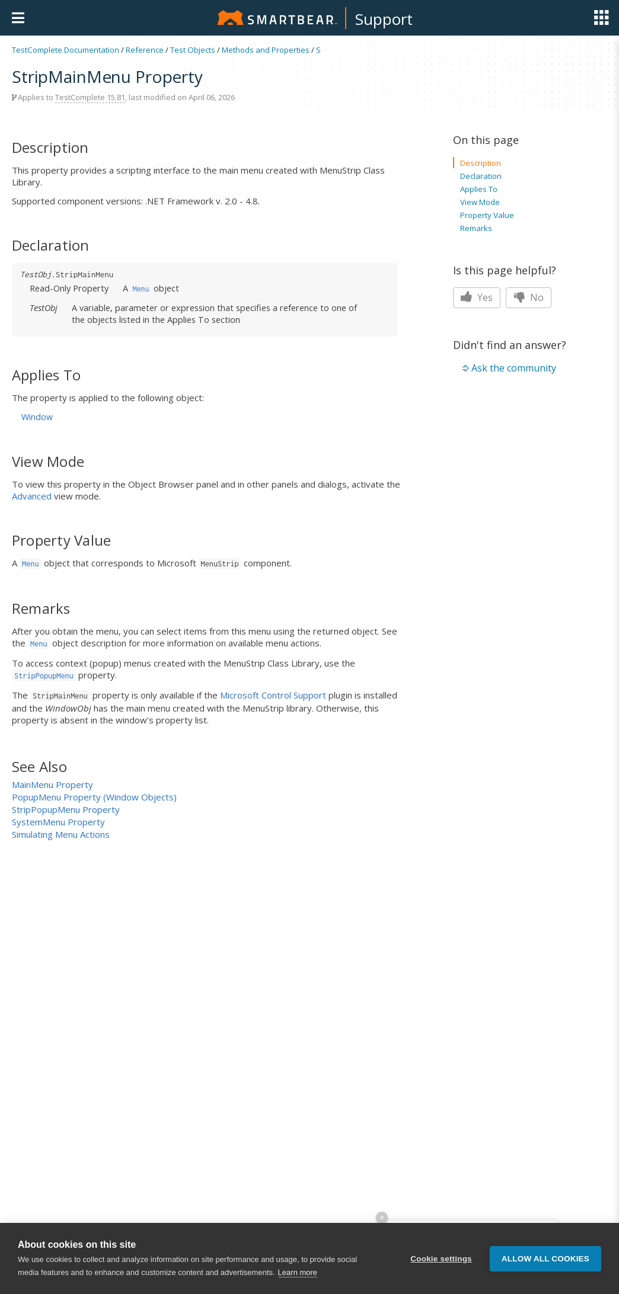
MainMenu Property (52, 784)
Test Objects (192, 49)
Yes (477, 297)
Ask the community (513, 367)
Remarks (476, 228)
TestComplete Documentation (65, 49)
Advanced (32, 496)
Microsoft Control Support (273, 695)
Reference (145, 49)
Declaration (481, 176)
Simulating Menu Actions (61, 834)
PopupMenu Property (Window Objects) (94, 797)
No (528, 297)
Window (37, 416)
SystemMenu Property (58, 822)
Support (384, 19)
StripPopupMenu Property (66, 809)
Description (480, 163)
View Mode (480, 202)
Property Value (487, 215)
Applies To (478, 189)
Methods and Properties (266, 49)
